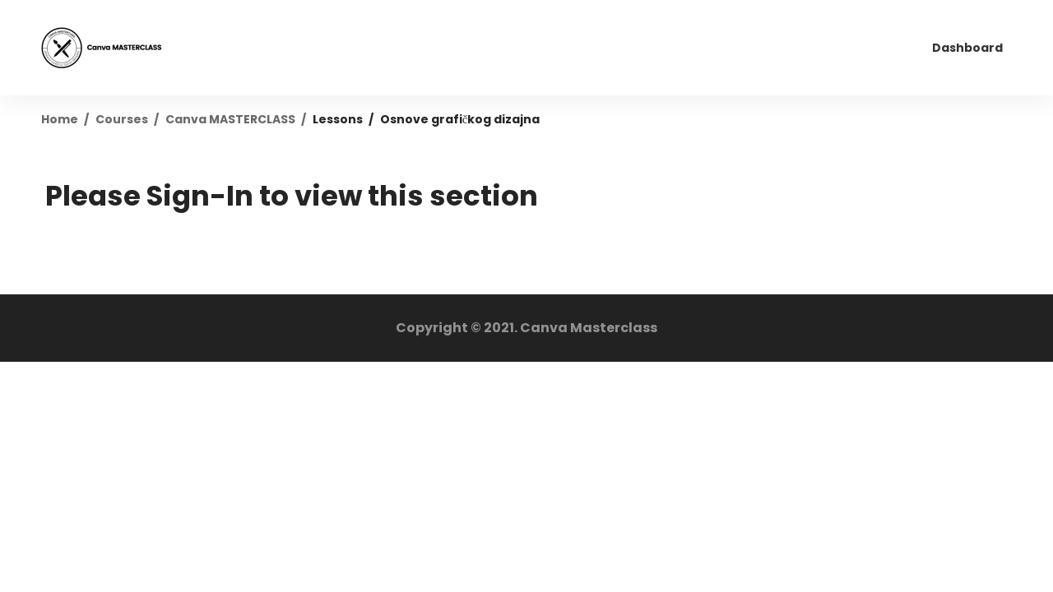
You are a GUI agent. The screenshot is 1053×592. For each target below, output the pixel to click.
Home (59, 119)
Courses (121, 119)
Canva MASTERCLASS (230, 119)
